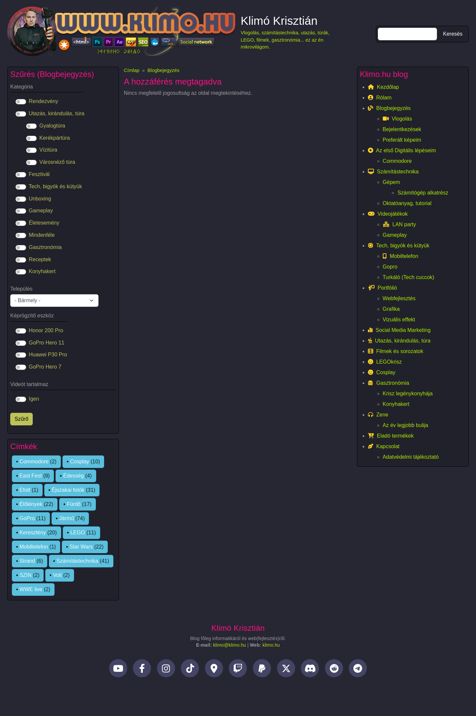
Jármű (66, 518)
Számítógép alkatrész (422, 193)
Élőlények (31, 504)
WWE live (31, 589)
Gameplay (41, 210)
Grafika (391, 309)
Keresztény (33, 532)
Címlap (131, 70)
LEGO (77, 532)
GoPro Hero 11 (46, 342)
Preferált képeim (402, 140)
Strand (27, 561)
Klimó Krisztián (279, 20)
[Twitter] (286, 670)
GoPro (27, 518)
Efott (25, 490)
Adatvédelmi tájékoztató (411, 457)
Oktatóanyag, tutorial (407, 203)
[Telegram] (358, 670)
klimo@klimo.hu (229, 645)
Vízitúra (48, 150)
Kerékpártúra (54, 138)
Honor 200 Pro (46, 330)
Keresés (452, 34)
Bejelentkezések (402, 129)
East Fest (31, 476)
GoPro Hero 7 (45, 367)
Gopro (390, 266)
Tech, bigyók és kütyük (55, 186)
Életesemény (44, 223)
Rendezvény (43, 101)
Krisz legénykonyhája (408, 393)
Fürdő (74, 504)
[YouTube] (118, 670)
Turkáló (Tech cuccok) (408, 277)
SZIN (25, 575)
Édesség (73, 476)
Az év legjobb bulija (405, 425)
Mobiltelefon (34, 547)
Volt (57, 575)
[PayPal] (262, 670)
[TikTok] (190, 670)
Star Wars (81, 547)
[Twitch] (238, 670)
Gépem (391, 182)
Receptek (40, 259)
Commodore (34, 461)
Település (21, 289)
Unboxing (40, 198)
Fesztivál (39, 174)
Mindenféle (42, 235)
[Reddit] (334, 670)
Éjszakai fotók (68, 490)
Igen (34, 399)
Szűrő (21, 419)
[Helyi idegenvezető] (214, 670)
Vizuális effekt (399, 319)
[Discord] (309, 670)
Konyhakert (42, 271)
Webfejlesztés (399, 298)
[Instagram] (166, 670)
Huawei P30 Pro (48, 354)
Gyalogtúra (52, 125)
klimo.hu (271, 645)
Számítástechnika (77, 561)
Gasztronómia (45, 247)
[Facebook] (142, 670)
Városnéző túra (57, 162)
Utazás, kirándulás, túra (56, 113)
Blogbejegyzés (163, 70)
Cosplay (79, 461)
